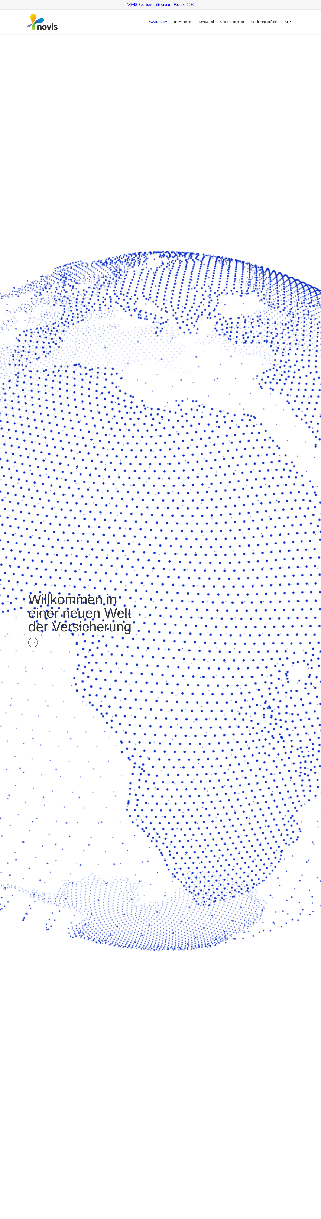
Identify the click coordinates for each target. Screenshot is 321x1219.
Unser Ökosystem (232, 21)
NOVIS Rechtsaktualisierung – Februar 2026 (160, 4)
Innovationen (182, 21)
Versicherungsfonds (264, 21)
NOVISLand (205, 21)
